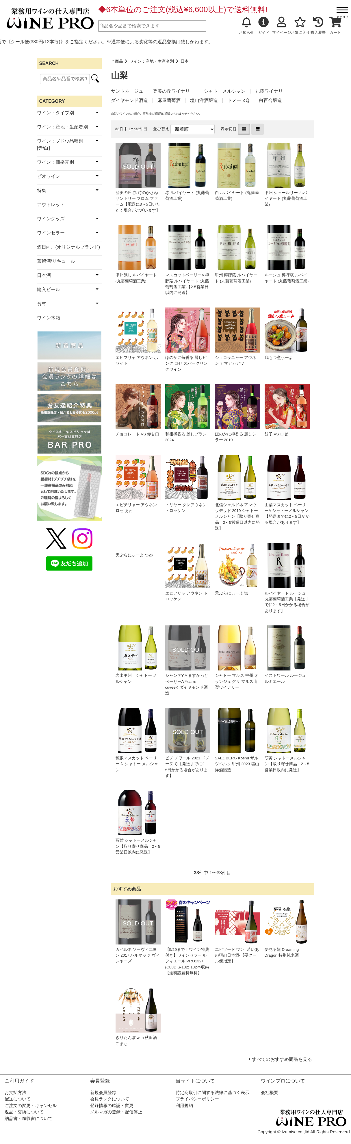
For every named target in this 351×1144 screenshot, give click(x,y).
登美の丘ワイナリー (173, 91)
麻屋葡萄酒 (169, 100)
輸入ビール (48, 289)
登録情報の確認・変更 (111, 1105)
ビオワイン (48, 176)
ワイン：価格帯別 (55, 162)
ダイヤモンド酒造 (129, 100)
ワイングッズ (51, 218)
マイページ (281, 26)
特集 (41, 190)
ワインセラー (51, 232)
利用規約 (184, 1105)
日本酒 (44, 275)
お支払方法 (15, 1092)
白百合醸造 (270, 100)
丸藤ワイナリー (271, 91)
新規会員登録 (103, 1092)
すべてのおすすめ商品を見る (282, 1059)
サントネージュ (127, 91)
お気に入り (300, 26)
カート (335, 26)
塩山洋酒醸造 (204, 100)
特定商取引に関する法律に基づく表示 (212, 1092)
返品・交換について (24, 1111)
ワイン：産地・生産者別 (151, 61)
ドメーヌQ (238, 100)
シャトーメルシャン (225, 91)
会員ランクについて (109, 1098)
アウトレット (51, 204)
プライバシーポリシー (197, 1098)
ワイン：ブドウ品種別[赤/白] (60, 144)
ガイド (263, 26)
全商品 (117, 61)
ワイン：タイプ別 (55, 112)
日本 (185, 61)
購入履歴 (318, 26)
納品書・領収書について (28, 1118)
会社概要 (269, 1092)
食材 (41, 303)
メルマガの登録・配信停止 (116, 1111)
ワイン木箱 (48, 317)
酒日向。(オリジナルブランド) (68, 247)
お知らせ (246, 26)
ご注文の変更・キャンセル (31, 1105)
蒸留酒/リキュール (56, 261)
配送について (18, 1098)
